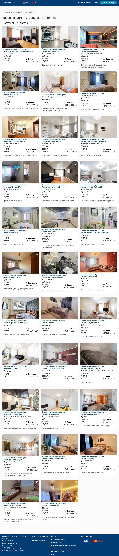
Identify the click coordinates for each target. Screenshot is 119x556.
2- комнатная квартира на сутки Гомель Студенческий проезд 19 (54, 96)
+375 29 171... (70, 514)
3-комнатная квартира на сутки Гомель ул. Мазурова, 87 (14, 459)
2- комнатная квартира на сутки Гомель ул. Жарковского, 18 (54, 276)
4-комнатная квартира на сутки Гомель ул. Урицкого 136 (53, 50)
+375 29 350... (109, 333)
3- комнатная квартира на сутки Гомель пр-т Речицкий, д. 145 (54, 367)
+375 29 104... (109, 61)
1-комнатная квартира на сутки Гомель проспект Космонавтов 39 (93, 140)
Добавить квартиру (108, 3)
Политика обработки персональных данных (63, 547)
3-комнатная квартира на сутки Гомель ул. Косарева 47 (14, 504)
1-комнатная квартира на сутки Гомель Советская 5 (92, 457)
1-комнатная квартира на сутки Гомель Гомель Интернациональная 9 (95, 231)
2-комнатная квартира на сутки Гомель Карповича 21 (53, 230)
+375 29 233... (32, 377)
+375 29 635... (70, 105)
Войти (96, 3)
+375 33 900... (32, 241)
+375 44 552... (109, 286)
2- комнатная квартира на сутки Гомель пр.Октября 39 (54, 504)
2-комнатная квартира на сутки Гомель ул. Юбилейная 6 (14, 413)
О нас (53, 554)
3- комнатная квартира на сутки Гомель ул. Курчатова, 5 (92, 413)
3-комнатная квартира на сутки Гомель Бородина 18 (53, 322)
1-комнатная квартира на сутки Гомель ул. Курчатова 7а (92, 322)
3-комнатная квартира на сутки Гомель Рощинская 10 (92, 275)
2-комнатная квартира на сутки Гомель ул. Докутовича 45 (53, 140)
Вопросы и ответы (57, 551)
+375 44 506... (109, 106)
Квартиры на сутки (84, 3)
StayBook (6, 3)
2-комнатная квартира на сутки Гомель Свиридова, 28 (14, 276)
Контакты (54, 536)
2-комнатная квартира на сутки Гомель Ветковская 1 (14, 231)
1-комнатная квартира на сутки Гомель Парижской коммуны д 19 (15, 322)
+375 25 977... (109, 241)
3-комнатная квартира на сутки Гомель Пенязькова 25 (92, 95)
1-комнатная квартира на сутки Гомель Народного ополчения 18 (54, 457)
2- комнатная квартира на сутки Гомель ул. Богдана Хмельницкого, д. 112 (18, 50)
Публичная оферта (58, 539)
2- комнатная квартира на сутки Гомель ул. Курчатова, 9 (54, 186)
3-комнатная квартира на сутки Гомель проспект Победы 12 (92, 186)
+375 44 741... (32, 61)
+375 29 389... (32, 105)
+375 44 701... (109, 379)
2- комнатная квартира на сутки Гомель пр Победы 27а (15, 186)
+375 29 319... (32, 285)
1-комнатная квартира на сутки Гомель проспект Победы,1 (92, 367)
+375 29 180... (109, 422)
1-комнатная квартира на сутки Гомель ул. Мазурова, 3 (92, 50)
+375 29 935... (32, 197)
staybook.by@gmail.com (42, 536)
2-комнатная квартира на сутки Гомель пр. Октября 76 (53, 413)
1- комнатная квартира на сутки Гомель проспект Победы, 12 (15, 140)
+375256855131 (38, 540)
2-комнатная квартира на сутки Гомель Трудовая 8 (14, 93)
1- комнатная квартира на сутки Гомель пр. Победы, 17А (15, 367)
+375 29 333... (70, 287)
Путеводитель (56, 542)
